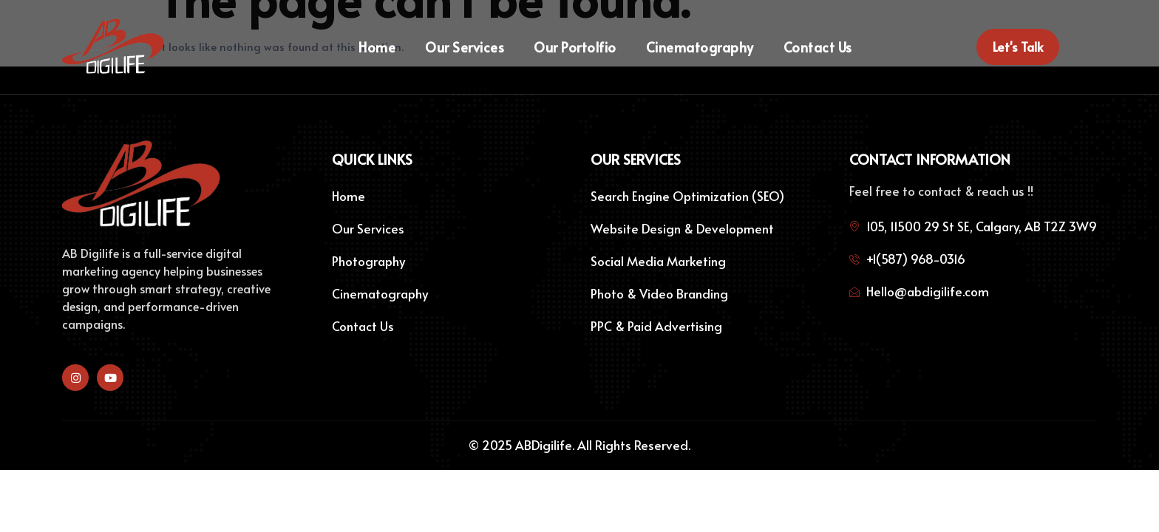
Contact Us (818, 47)
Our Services (464, 47)
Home (376, 47)
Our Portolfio (575, 47)
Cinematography (700, 47)
